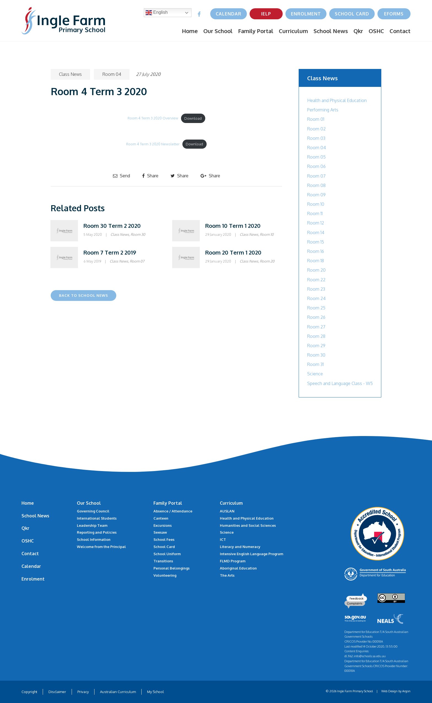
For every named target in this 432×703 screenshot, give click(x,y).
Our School (218, 31)
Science (315, 373)
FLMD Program (232, 561)
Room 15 (315, 242)
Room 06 (316, 166)
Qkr (358, 31)
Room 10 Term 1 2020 (233, 225)
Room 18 (315, 260)
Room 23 (316, 289)
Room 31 (315, 364)
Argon (406, 691)
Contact (400, 31)
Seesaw (160, 532)
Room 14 (315, 232)
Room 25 (316, 308)
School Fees (163, 539)
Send (121, 175)
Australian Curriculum (118, 691)
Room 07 (137, 261)
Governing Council (93, 511)
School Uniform (167, 554)
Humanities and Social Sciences (248, 525)
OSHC (376, 31)
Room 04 (111, 74)
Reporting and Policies (97, 532)
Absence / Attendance (172, 511)
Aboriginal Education (238, 568)
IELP (266, 14)
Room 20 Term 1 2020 (233, 252)
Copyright (29, 691)
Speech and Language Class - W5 (340, 383)
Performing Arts (322, 110)
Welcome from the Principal (101, 546)
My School (155, 691)
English (156, 12)
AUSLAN (227, 511)
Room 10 (267, 234)
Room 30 (138, 234)
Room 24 (316, 298)
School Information (93, 539)
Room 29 (316, 345)
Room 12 (315, 223)
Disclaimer (57, 691)
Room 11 (315, 213)
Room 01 (315, 119)
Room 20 (267, 261)
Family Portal (255, 31)
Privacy (83, 691)
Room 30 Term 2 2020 (112, 225)
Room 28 (316, 336)
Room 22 (316, 279)
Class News (70, 74)
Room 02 (316, 129)
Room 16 (315, 251)
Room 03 (316, 138)
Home (190, 31)
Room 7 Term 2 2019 (109, 252)
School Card (352, 14)
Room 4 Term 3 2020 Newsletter (153, 144)
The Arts (227, 575)
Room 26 (316, 317)
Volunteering (164, 575)
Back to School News (83, 295)
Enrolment (306, 14)
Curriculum (293, 31)
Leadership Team (92, 525)
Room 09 (316, 194)
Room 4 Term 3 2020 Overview (153, 118)
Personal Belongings (171, 568)
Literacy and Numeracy (240, 546)
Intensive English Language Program (251, 554)
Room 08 (316, 185)
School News (331, 31)
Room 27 (316, 327)
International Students (97, 518)
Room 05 (316, 157)
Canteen (160, 518)
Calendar (228, 14)
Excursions (162, 525)
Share (150, 175)
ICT (223, 539)
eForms (394, 14)
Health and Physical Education (337, 100)
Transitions (163, 561)
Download (193, 118)
